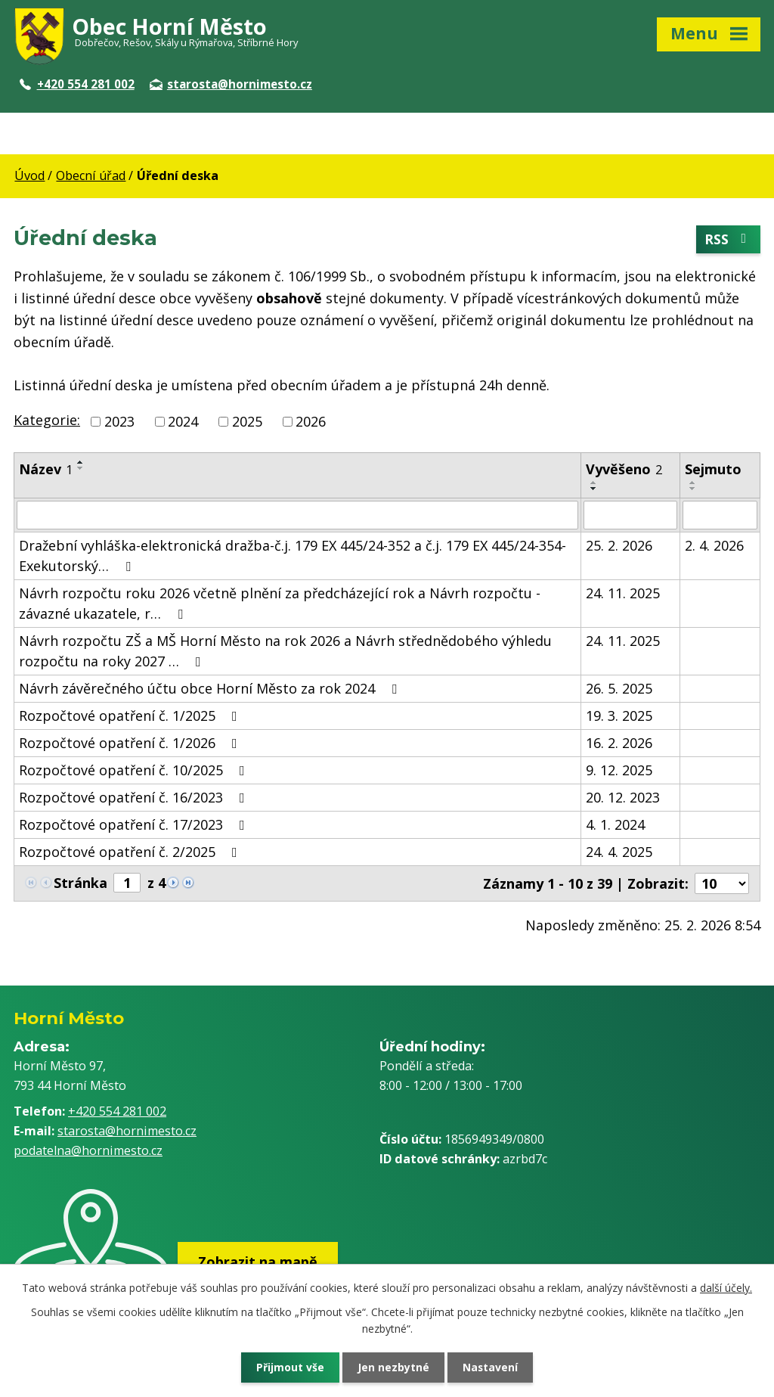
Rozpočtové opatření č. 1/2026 (131, 743)
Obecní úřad (90, 175)
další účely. (726, 1287)
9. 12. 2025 (619, 770)
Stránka (80, 883)
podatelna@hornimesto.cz (88, 1150)
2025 (247, 421)
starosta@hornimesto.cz (231, 84)
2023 (119, 421)
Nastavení (492, 1367)
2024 (183, 421)
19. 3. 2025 (619, 715)
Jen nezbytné (393, 1367)
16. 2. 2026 (619, 743)
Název (46, 469)
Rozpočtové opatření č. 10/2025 (135, 770)
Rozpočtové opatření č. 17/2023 (135, 824)
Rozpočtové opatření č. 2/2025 (131, 852)
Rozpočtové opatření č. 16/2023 (135, 797)
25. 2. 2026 (619, 545)
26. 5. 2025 (619, 688)
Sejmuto (713, 469)
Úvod (29, 175)
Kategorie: (47, 420)
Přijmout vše (289, 1367)
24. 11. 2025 (623, 593)
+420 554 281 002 (77, 84)
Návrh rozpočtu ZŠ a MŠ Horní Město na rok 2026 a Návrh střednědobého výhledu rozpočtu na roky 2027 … (285, 651)
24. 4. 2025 (619, 852)
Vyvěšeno (624, 469)
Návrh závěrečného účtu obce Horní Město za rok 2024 (211, 688)
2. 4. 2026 (714, 545)
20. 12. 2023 (623, 797)
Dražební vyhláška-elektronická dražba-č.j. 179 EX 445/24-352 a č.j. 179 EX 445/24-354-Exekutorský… (292, 555)
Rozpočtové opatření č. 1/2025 (131, 715)
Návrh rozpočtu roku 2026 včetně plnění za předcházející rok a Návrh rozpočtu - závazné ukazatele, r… (279, 603)
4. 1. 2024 (615, 824)
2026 (311, 421)
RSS (728, 240)
